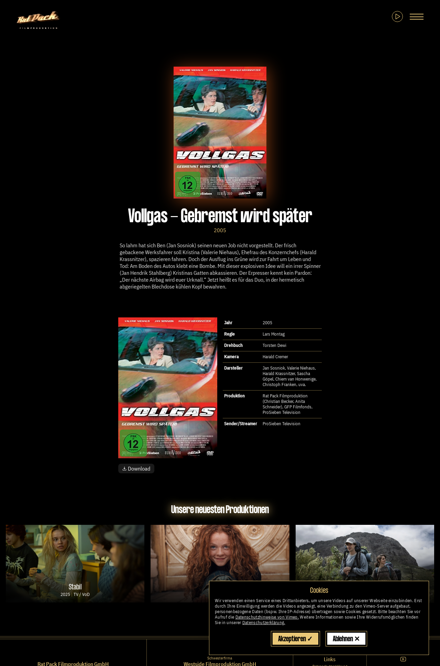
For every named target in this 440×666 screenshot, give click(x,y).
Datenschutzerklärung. (263, 622)
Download (136, 468)
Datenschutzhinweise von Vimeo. (267, 617)
